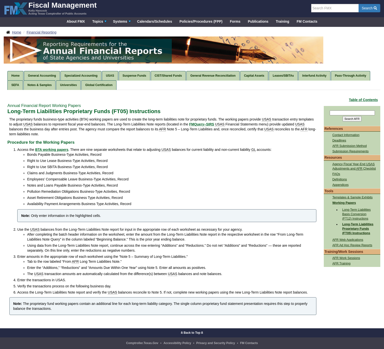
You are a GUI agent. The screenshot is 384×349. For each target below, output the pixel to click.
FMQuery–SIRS (201, 124)
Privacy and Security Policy (215, 343)
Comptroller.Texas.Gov (142, 343)
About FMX (76, 21)
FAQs (336, 174)
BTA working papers (51, 150)
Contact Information (346, 135)
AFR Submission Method (349, 146)
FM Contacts (307, 21)
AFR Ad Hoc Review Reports (352, 245)
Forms (235, 21)
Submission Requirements (350, 151)
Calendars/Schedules (154, 21)
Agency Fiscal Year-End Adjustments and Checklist (354, 166)
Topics (97, 21)
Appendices (340, 185)
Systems (120, 21)
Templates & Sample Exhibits (352, 197)
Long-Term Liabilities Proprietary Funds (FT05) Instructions (357, 229)
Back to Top (192, 332)
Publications (258, 21)
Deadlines (339, 140)
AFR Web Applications (347, 240)
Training (282, 21)
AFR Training (341, 263)
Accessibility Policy (177, 343)
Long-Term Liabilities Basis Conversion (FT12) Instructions (356, 214)
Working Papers (344, 203)
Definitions (339, 179)
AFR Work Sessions (346, 258)
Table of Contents (363, 100)
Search (369, 8)
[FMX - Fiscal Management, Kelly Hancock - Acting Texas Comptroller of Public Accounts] (50, 8)
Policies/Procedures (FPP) (200, 21)
